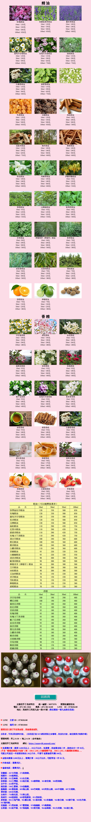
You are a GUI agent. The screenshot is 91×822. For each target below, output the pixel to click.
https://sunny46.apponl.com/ (42, 743)
